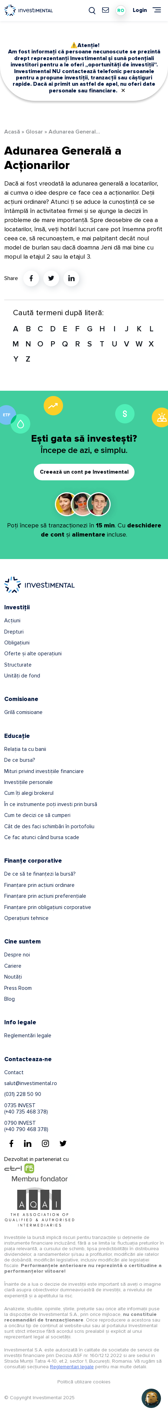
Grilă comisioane (23, 712)
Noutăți (13, 977)
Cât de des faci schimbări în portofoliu (49, 826)
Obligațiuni (17, 643)
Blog (9, 999)
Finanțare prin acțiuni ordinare (39, 885)
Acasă (12, 131)
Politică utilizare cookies (84, 1382)
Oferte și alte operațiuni (33, 653)
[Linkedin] (27, 1143)
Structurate (18, 665)
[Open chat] (151, 1398)
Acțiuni (12, 620)
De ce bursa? (19, 760)
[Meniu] (157, 10)
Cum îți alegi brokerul (29, 793)
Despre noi (17, 955)
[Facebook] (11, 1143)
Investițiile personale (28, 782)
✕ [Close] (123, 90)
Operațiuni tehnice (26, 918)
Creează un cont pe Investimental (84, 472)
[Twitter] (63, 1143)
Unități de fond (22, 676)
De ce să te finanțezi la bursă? (39, 874)
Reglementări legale (27, 1035)
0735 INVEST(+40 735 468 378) (26, 1108)
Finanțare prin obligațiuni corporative (47, 907)
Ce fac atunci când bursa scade (41, 837)
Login (140, 10)
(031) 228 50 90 (22, 1094)
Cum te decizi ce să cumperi (37, 815)
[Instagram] (45, 1143)
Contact (14, 1072)
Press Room (18, 988)
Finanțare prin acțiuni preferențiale (45, 896)
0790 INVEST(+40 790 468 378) (26, 1126)
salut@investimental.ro (30, 1083)
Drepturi (14, 632)
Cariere (12, 966)
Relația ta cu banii (25, 749)
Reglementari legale (72, 1367)
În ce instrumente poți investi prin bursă (50, 804)
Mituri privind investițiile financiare (44, 771)
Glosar (34, 131)
